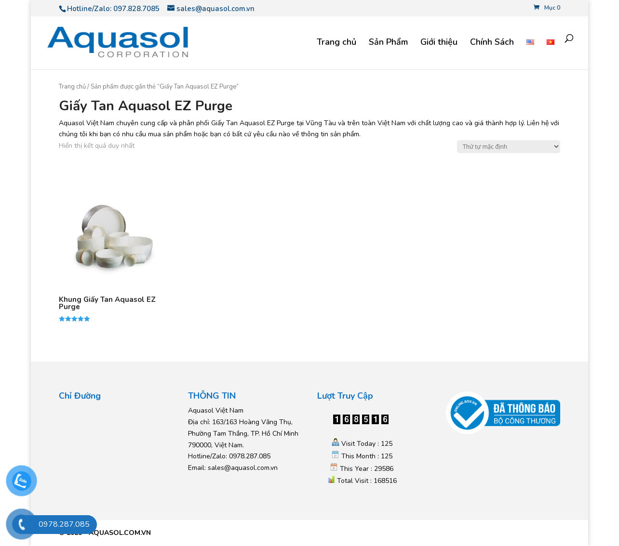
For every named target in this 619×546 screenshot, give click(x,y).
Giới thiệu (439, 43)
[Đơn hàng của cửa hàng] (508, 146)
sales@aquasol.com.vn (243, 467)
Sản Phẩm (388, 43)
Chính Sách (492, 43)
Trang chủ (336, 43)
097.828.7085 (136, 8)
